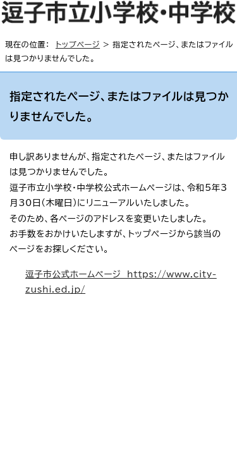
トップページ (78, 44)
